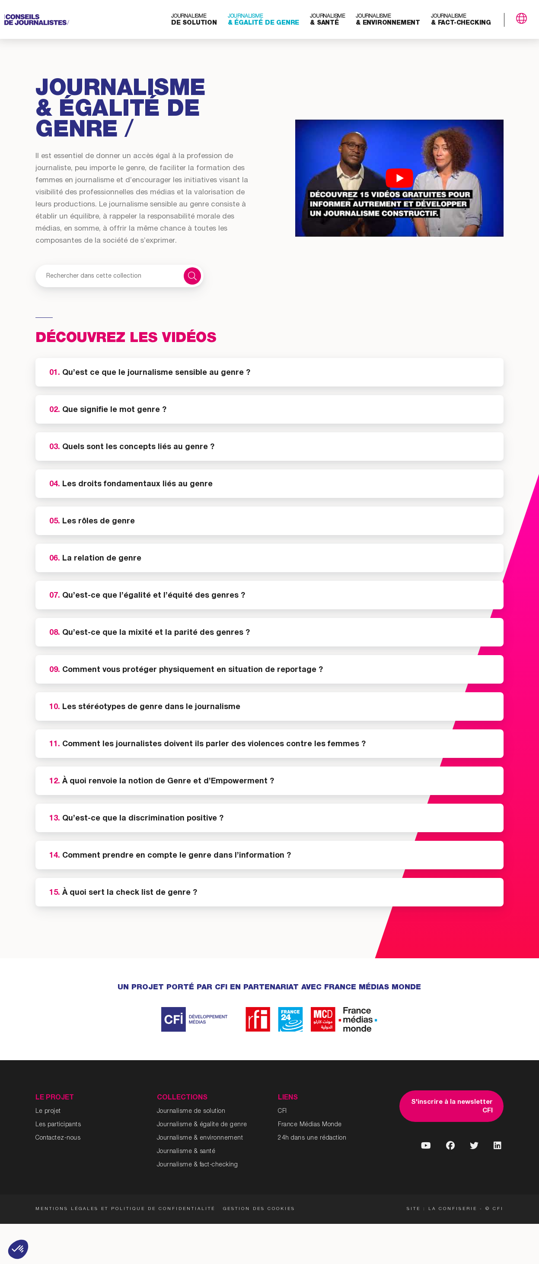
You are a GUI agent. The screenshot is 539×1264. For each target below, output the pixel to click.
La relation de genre (95, 559)
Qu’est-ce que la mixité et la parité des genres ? (149, 633)
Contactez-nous (57, 1138)
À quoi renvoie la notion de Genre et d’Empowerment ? (161, 782)
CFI (282, 1112)
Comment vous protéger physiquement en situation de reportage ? (186, 670)
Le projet (48, 1112)
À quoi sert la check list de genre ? (123, 893)
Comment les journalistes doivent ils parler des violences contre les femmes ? (207, 744)
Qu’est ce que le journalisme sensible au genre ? (149, 373)
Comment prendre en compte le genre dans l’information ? (170, 856)
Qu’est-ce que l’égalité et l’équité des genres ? (147, 596)
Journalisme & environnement (200, 1138)
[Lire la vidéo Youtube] (399, 178)
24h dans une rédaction (312, 1138)
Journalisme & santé (186, 1152)
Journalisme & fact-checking (197, 1165)
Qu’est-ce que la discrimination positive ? (136, 819)
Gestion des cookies (262, 1209)
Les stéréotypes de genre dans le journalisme (144, 707)
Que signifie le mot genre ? (107, 410)
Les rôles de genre (92, 522)
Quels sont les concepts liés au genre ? (133, 447)
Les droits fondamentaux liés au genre (132, 484)
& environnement (388, 20)
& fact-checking (461, 20)
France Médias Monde (310, 1125)
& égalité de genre (263, 20)
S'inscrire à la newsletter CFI (452, 1106)
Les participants (58, 1125)
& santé (327, 20)
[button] (18, 1249)
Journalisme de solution (191, 1112)
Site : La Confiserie (442, 1209)
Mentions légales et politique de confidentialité (125, 1209)
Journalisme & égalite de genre (202, 1125)
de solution (194, 20)
